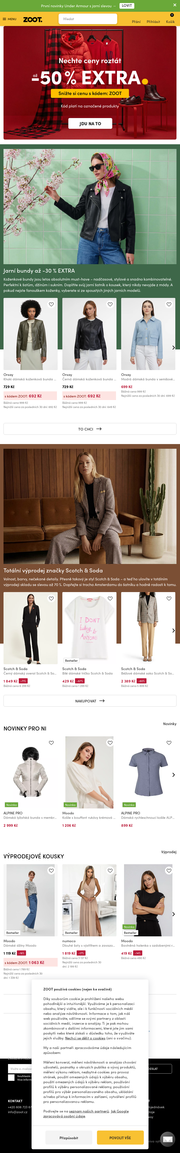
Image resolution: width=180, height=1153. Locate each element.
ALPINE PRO (13, 813)
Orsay (8, 374)
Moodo (68, 813)
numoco (69, 940)
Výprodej (168, 851)
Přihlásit (153, 19)
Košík (170, 18)
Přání (136, 19)
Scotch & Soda (15, 668)
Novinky (169, 723)
